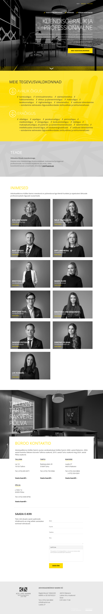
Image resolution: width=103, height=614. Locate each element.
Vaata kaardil (20, 478)
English (83, 3)
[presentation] (62, 557)
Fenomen (88, 610)
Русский (90, 3)
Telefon (51, 532)
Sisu (50, 538)
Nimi (50, 521)
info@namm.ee (48, 166)
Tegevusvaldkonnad (54, 12)
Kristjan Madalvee (76, 610)
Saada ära (56, 566)
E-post (51, 526)
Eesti (78, 3)
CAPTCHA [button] (53, 547)
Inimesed (70, 12)
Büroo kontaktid (85, 12)
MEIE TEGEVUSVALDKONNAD (80, 51)
